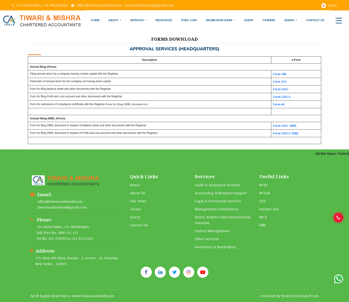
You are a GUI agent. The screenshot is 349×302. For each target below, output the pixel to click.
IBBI (262, 225)
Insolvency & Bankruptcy (215, 247)
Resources (164, 20)
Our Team (138, 201)
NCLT (263, 185)
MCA (263, 217)
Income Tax (269, 209)
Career (135, 209)
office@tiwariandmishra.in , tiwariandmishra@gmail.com (122, 5)
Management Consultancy (216, 209)
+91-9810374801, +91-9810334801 (40, 5)
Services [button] (137, 20)
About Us (137, 193)
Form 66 (278, 104)
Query (249, 20)
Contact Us (315, 20)
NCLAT (264, 193)
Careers (268, 20)
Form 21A (279, 82)
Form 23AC (280, 89)
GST (262, 201)
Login (329, 5)
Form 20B (279, 74)
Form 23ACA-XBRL (286, 133)
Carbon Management (212, 231)
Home (95, 20)
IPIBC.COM (189, 20)
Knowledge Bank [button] (219, 20)
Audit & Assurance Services (217, 185)
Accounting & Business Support (221, 193)
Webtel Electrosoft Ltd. (300, 296)
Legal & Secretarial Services (218, 201)
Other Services (207, 239)
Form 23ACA (281, 97)
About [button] (113, 20)
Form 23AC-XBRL (285, 126)
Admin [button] (289, 20)
